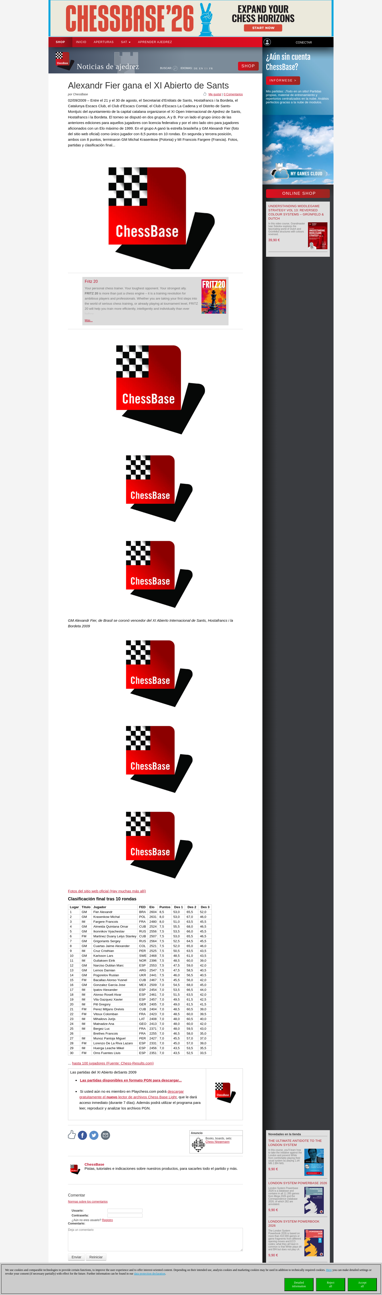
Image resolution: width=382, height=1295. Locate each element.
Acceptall (362, 1284)
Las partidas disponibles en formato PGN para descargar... (131, 1080)
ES (206, 68)
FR (211, 68)
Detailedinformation (299, 1284)
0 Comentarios (233, 94)
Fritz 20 (91, 281)
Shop (60, 42)
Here (329, 1270)
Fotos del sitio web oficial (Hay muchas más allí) (107, 891)
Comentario (76, 1223)
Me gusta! (215, 94)
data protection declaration (149, 1273)
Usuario (77, 1210)
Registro (107, 1220)
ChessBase (94, 1164)
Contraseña (80, 1215)
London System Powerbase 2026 (297, 1183)
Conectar (304, 42)
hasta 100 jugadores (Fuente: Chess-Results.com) (113, 1063)
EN (201, 68)
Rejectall (330, 1284)
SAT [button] (126, 42)
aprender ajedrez (155, 42)
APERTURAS (104, 42)
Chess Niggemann (218, 1142)
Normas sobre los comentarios (88, 1201)
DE (196, 68)
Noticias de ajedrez (108, 66)
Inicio (81, 42)
